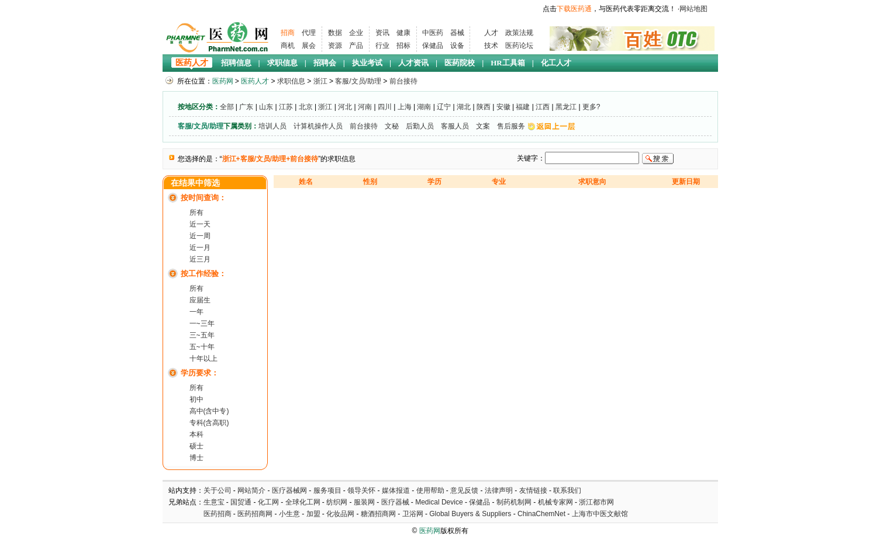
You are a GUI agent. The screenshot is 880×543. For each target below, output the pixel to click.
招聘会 (324, 62)
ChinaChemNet (541, 514)
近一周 (199, 236)
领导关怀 (361, 490)
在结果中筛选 (195, 183)
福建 (523, 107)
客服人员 (455, 126)
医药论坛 (519, 45)
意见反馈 (464, 490)
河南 (365, 107)
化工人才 (556, 62)
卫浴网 (413, 514)
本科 (196, 434)
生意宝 (214, 502)
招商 (288, 33)
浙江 (320, 81)
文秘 (392, 126)
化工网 (268, 502)
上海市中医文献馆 (600, 514)
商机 (288, 45)
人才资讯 (413, 62)
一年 (196, 312)
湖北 (464, 107)
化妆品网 (340, 514)
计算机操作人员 (318, 126)
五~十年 (202, 347)
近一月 (199, 247)
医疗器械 (395, 502)
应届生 (199, 300)
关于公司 (217, 490)
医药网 (222, 81)
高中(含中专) (209, 411)
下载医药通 (574, 9)
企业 (356, 33)
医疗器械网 (289, 490)
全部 (227, 107)
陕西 (484, 107)
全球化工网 (302, 502)
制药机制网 (514, 502)
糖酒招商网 (378, 514)
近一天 (199, 224)
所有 (196, 212)
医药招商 (217, 514)
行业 (382, 45)
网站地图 (693, 9)
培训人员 (272, 126)
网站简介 (251, 490)
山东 (266, 107)
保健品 (432, 45)
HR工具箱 (508, 62)
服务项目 (327, 490)
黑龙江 (566, 107)
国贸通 (240, 502)
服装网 (364, 502)
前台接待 (403, 81)
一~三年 (202, 323)
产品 (356, 45)
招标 (403, 45)
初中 (196, 399)
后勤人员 (420, 126)
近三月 (199, 259)
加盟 (314, 514)
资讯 (382, 33)
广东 (246, 107)
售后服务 (511, 126)
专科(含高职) (209, 423)
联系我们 (567, 490)
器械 (457, 33)
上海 (405, 107)
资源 (335, 45)
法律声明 (499, 490)
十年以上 (203, 358)
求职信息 (282, 62)
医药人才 (191, 62)
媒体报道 (396, 490)
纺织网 (336, 502)
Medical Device (439, 502)
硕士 (196, 446)
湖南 (424, 107)
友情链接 (533, 490)
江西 (543, 107)
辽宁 (444, 107)
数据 (335, 33)
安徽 (503, 107)
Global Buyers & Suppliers (470, 514)
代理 (309, 33)
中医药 (432, 33)
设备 (457, 45)
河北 (345, 107)
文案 (483, 126)
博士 (196, 458)
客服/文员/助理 (358, 81)
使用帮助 (430, 490)
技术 (491, 45)
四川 (385, 107)
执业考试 (367, 62)
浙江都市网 (596, 502)
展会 (309, 45)
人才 (491, 33)
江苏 (286, 107)
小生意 (289, 514)
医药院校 (459, 62)
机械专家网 (555, 502)
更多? (591, 107)
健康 (403, 33)
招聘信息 (236, 62)
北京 (306, 107)
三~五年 (202, 335)
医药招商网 (254, 514)
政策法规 (519, 33)
